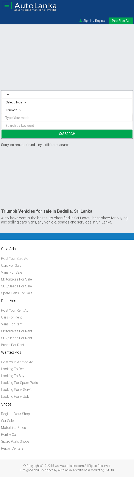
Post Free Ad (120, 20)
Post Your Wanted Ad (17, 362)
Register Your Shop (15, 414)
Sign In (87, 20)
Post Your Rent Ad (14, 310)
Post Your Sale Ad (14, 259)
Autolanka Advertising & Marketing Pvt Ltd (86, 470)
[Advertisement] (67, 58)
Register (101, 20)
